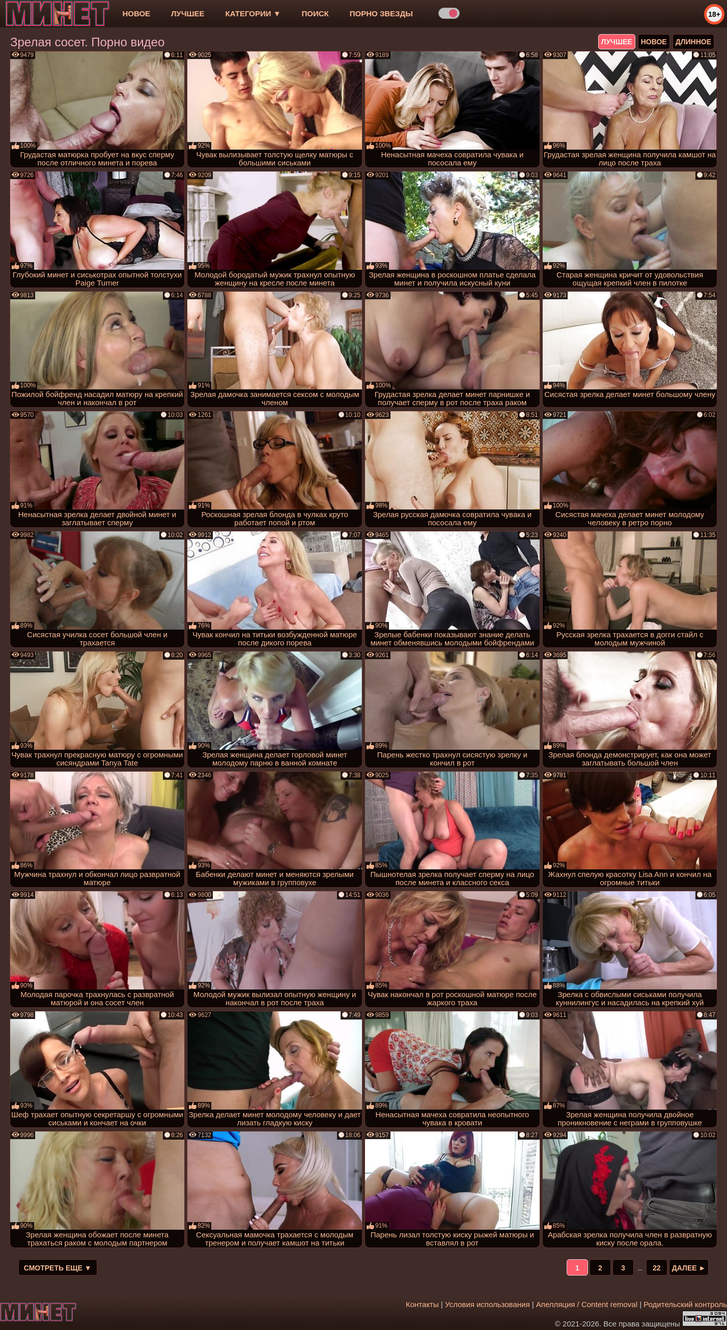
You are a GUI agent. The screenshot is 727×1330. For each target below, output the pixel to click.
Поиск (315, 13)
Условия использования (487, 1304)
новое (136, 13)
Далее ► (689, 1268)
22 (657, 1268)
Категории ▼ (253, 13)
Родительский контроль (685, 1304)
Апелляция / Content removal (586, 1304)
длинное (693, 42)
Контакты (422, 1304)
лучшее (187, 13)
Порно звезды (381, 13)
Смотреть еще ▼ (58, 1268)
